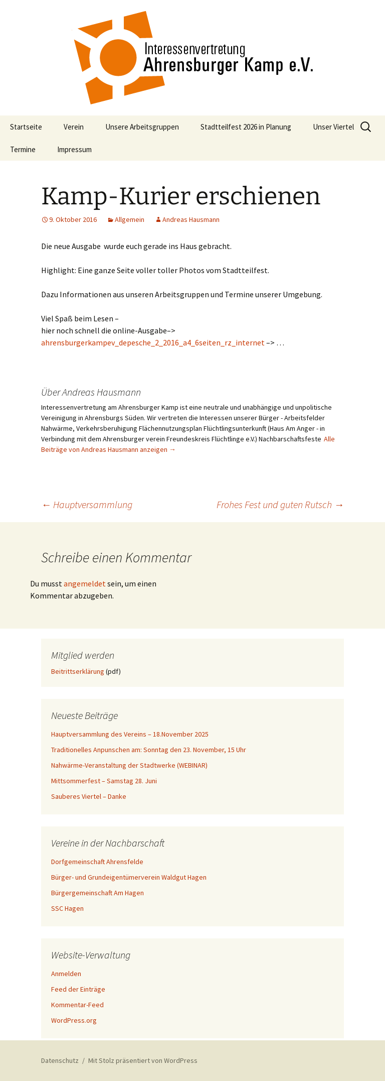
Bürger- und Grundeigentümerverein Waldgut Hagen (129, 877)
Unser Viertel (333, 127)
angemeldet (85, 583)
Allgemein (129, 219)
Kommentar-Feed (77, 1004)
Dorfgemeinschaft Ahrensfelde (97, 861)
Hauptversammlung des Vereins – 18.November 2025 (130, 734)
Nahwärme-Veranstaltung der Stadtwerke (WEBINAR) (129, 765)
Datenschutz (60, 1060)
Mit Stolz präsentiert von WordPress (143, 1060)
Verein (74, 127)
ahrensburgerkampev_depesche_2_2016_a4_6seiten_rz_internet (153, 342)
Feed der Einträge (78, 989)
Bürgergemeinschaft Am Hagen (97, 892)
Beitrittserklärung (77, 671)
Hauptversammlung (86, 504)
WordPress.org (74, 1020)
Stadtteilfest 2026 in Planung (246, 127)
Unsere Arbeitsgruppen (142, 127)
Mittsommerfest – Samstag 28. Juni (104, 780)
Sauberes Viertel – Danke (88, 796)
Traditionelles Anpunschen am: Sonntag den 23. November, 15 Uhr (148, 749)
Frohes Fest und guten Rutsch (280, 504)
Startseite (26, 127)
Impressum (74, 149)
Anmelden (66, 973)
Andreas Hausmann (191, 219)
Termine (23, 149)
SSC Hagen (67, 908)
